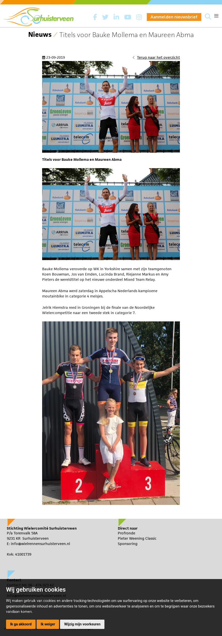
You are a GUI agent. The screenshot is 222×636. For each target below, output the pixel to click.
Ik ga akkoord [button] (21, 624)
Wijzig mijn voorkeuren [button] (82, 624)
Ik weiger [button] (48, 624)
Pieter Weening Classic (137, 538)
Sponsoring (127, 543)
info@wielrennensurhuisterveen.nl (40, 543)
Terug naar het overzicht (158, 57)
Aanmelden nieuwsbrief (174, 16)
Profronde (126, 533)
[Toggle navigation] (216, 15)
